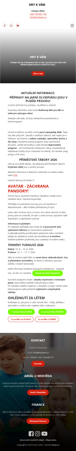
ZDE (15, 175)
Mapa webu (51, 440)
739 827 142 (36, 357)
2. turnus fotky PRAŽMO (52, 312)
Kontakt (38, 363)
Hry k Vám (37, 5)
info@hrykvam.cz (38, 17)
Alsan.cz (55, 444)
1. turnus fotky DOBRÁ (21, 312)
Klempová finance (38, 421)
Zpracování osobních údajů (32, 440)
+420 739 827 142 (38, 14)
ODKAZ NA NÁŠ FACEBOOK (47, 273)
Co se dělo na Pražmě (21, 319)
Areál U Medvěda (38, 392)
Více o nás (38, 73)
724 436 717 (48, 357)
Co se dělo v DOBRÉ (47, 319)
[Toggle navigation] (72, 25)
